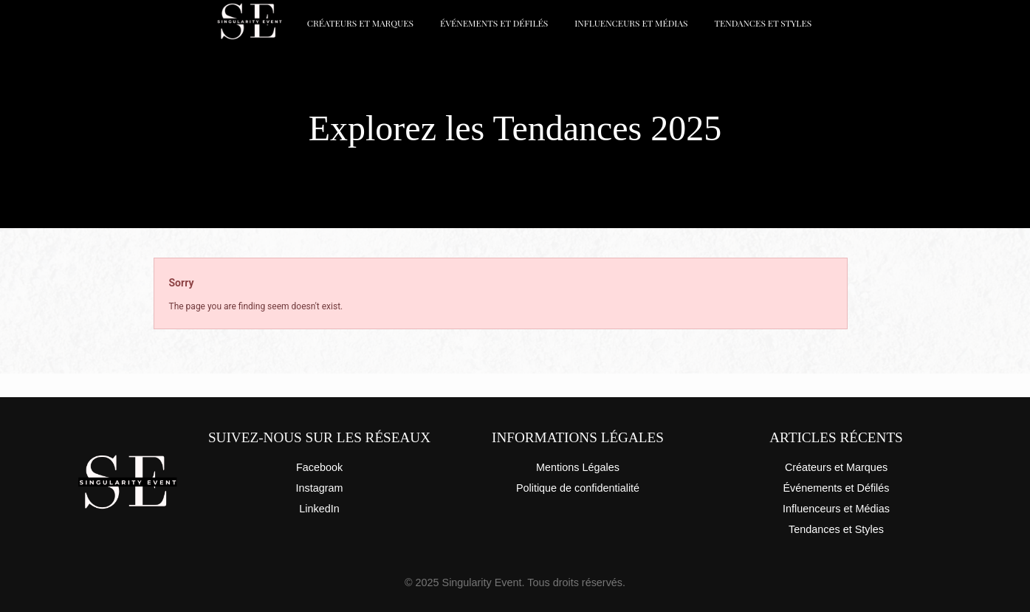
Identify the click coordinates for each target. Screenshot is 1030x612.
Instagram (319, 488)
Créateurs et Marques (360, 23)
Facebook (319, 467)
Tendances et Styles (762, 23)
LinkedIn (319, 509)
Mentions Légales (577, 467)
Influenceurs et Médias (630, 23)
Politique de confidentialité (577, 488)
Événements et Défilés (494, 23)
